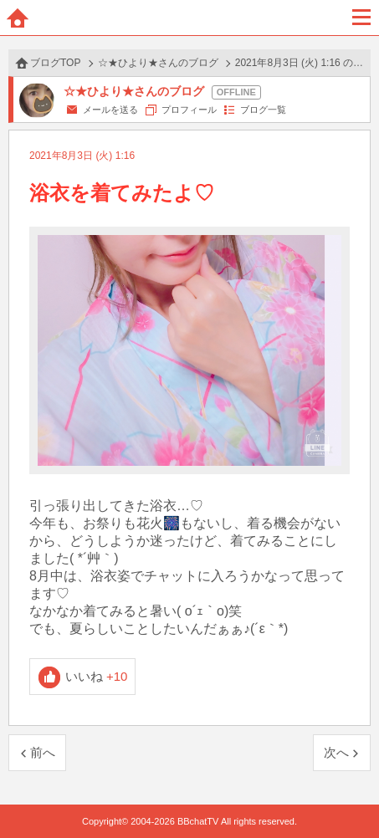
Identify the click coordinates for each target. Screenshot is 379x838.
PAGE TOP (349, 793)
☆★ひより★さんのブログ (158, 63)
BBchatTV (190, 17)
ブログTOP (55, 63)
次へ (336, 752)
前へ (42, 752)
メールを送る (110, 110)
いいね (96, 676)
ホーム (17, 17)
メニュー (361, 17)
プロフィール (189, 110)
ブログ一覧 (263, 110)
